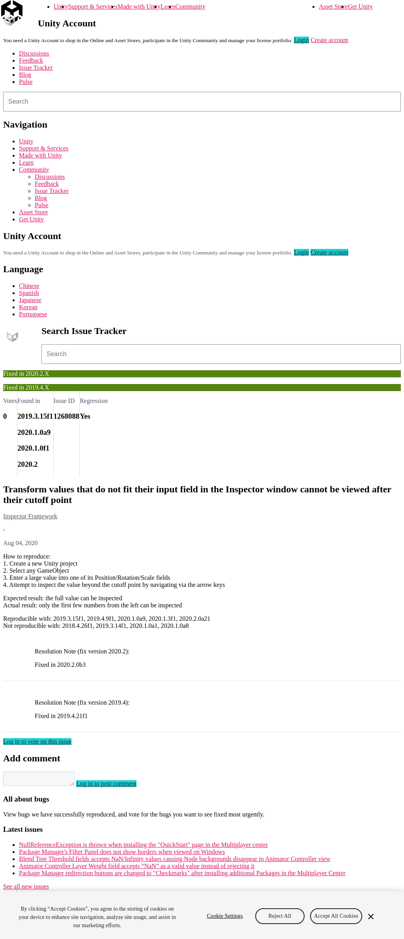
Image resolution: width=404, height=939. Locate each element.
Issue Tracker (36, 67)
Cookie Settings (225, 916)
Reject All (279, 916)
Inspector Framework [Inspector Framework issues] (30, 516)
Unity (61, 6)
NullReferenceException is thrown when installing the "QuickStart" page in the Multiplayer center (143, 847)
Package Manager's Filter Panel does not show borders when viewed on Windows (122, 854)
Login (301, 40)
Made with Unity (139, 6)
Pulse (26, 81)
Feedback (31, 60)
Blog (25, 74)
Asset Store (333, 6)
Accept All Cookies (336, 916)
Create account (329, 40)
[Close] (371, 916)
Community (190, 6)
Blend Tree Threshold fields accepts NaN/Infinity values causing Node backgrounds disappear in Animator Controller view (175, 861)
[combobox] (202, 101)
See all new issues (26, 888)
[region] (202, 915)
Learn (168, 6)
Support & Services (92, 6)
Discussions (34, 53)
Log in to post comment (114, 786)
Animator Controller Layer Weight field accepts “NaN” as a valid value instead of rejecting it (136, 868)
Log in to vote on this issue (37, 741)
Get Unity (360, 6)
